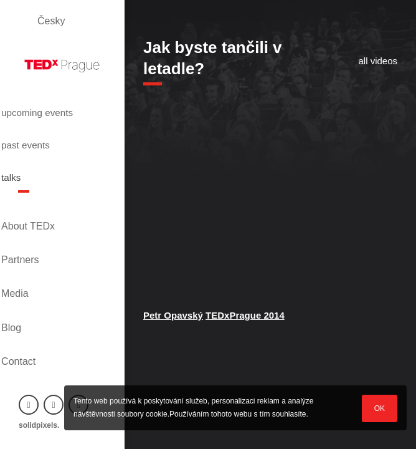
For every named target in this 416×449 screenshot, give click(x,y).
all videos (377, 61)
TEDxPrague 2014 (245, 315)
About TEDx (45, 201)
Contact (36, 286)
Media (32, 243)
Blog (29, 264)
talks (31, 164)
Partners (37, 222)
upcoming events (45, 113)
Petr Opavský (173, 315)
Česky (51, 21)
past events (49, 141)
